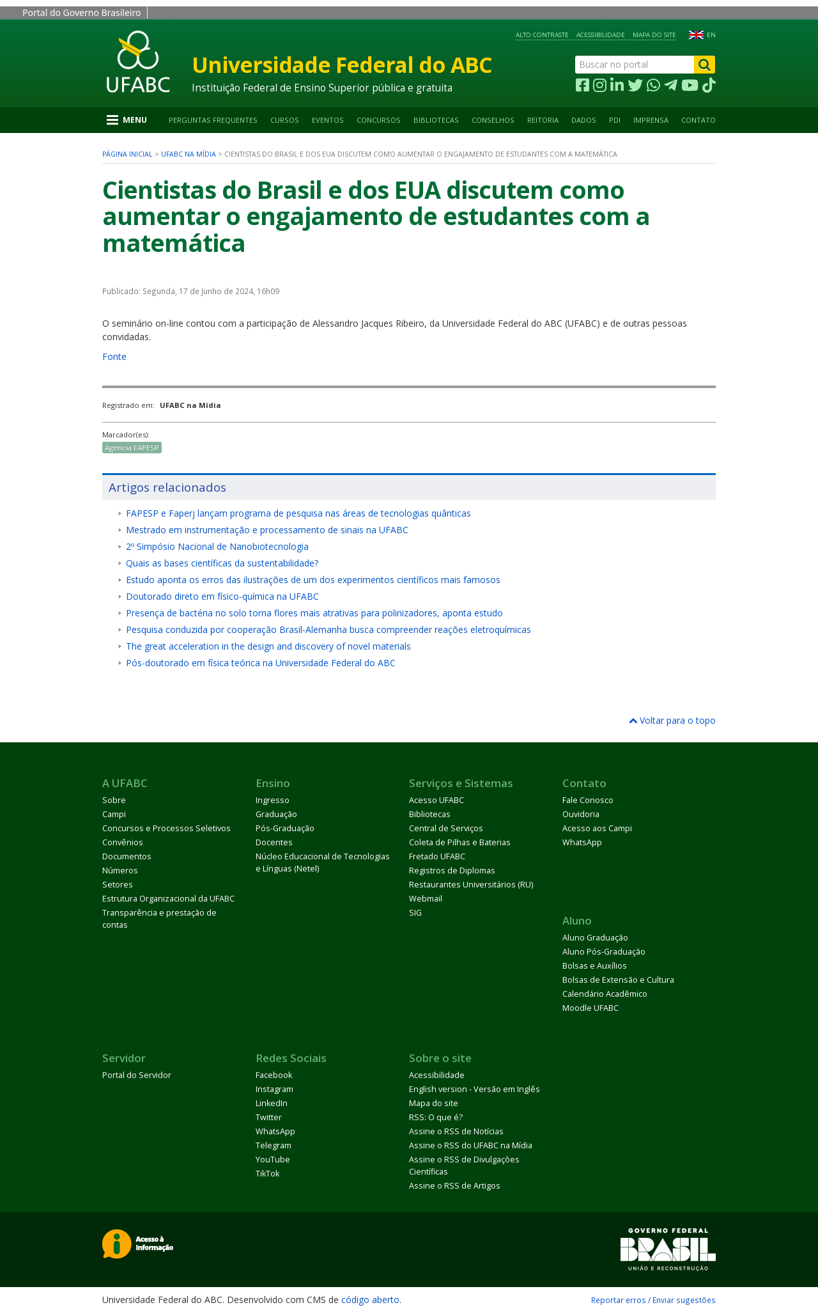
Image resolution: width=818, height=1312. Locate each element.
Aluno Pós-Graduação (603, 951)
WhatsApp (582, 842)
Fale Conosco (588, 800)
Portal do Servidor (136, 1075)
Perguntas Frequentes (213, 120)
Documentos (126, 856)
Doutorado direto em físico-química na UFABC (222, 596)
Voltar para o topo (672, 720)
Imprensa (650, 120)
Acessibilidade (600, 35)
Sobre (114, 800)
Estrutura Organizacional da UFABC (168, 898)
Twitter (269, 1117)
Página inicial (127, 154)
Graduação (276, 814)
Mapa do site (654, 35)
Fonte (114, 356)
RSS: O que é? (436, 1117)
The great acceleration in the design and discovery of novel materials (268, 646)
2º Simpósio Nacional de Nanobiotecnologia (217, 546)
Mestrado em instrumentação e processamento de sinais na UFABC (267, 530)
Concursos (379, 120)
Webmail (425, 898)
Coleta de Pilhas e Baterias (460, 842)
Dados (583, 120)
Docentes (274, 842)
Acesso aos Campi (597, 828)
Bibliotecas (436, 120)
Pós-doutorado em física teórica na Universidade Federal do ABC (261, 663)
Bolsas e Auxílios (594, 965)
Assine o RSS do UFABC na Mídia (470, 1145)
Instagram (274, 1089)
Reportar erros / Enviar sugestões (653, 1300)
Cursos (284, 120)
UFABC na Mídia (188, 154)
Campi (114, 814)
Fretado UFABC (437, 856)
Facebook (274, 1075)
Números (120, 870)
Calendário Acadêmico (604, 993)
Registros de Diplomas (452, 870)
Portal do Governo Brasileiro (81, 12)
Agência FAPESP (132, 447)
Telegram (273, 1145)
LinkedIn (272, 1103)
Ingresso (272, 800)
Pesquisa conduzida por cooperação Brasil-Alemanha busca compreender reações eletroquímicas (328, 629)
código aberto (370, 1299)
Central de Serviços (446, 828)
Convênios (122, 842)
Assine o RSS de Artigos (454, 1185)
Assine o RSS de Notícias (456, 1131)
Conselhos (493, 120)
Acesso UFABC (436, 800)
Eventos (328, 120)
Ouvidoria (580, 814)
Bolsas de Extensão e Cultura (618, 979)
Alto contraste (542, 35)
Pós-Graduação (285, 828)
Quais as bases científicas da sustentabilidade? (222, 563)
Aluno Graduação (595, 937)
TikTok (267, 1173)
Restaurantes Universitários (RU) (471, 884)
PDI (615, 120)
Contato (698, 120)
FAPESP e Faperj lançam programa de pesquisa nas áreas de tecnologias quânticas (298, 513)
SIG (415, 912)
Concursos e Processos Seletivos (166, 828)
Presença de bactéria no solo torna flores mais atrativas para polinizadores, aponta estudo (314, 613)
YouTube (273, 1159)
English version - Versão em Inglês (474, 1089)
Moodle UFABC (590, 1008)
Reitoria (543, 120)
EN (711, 35)
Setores (117, 884)
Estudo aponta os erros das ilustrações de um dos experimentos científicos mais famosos (313, 580)
